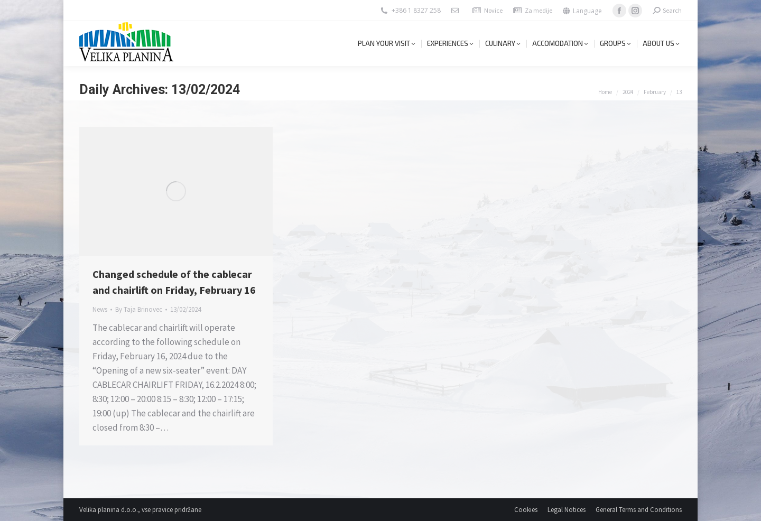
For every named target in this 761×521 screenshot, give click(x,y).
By (138, 309)
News (99, 309)
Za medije (538, 10)
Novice (493, 10)
